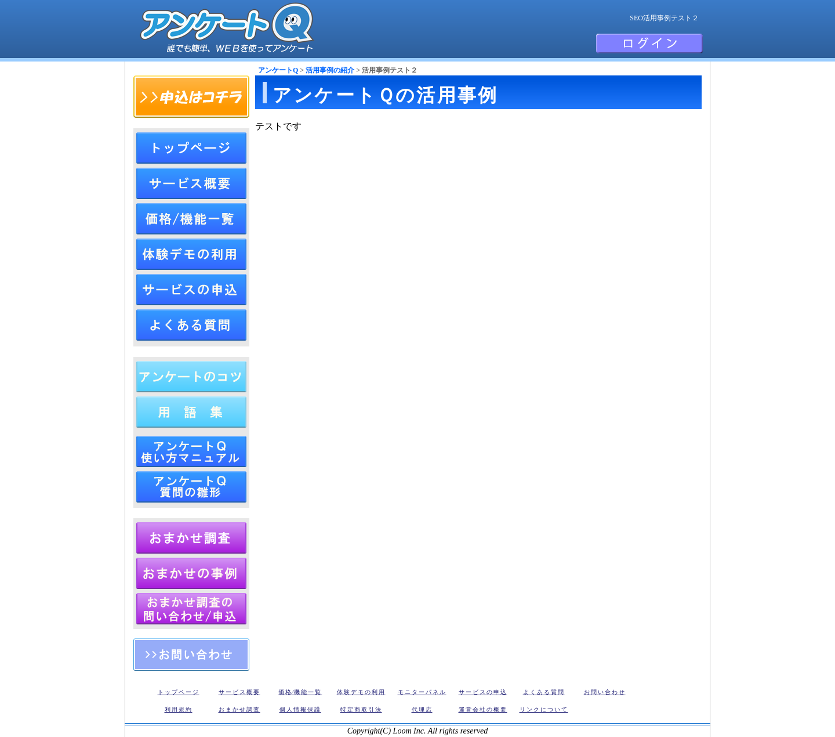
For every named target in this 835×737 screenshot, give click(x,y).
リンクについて (544, 709)
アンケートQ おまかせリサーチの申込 (191, 608)
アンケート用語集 (191, 412)
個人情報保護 (300, 709)
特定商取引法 (361, 709)
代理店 (422, 709)
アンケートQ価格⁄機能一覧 (191, 218)
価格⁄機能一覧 (300, 692)
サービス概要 (239, 692)
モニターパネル (422, 692)
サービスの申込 (191, 289)
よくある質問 (191, 325)
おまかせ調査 (239, 709)
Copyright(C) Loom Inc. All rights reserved (417, 731)
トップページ (191, 148)
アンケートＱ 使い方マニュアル (191, 451)
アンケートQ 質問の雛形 (191, 487)
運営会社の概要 (483, 709)
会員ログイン (649, 43)
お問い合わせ (191, 654)
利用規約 (179, 709)
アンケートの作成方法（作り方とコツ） (191, 376)
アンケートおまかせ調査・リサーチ (191, 538)
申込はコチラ (191, 96)
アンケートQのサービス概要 (191, 183)
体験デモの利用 (191, 254)
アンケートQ (278, 70)
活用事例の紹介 (330, 70)
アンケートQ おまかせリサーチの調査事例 (191, 573)
